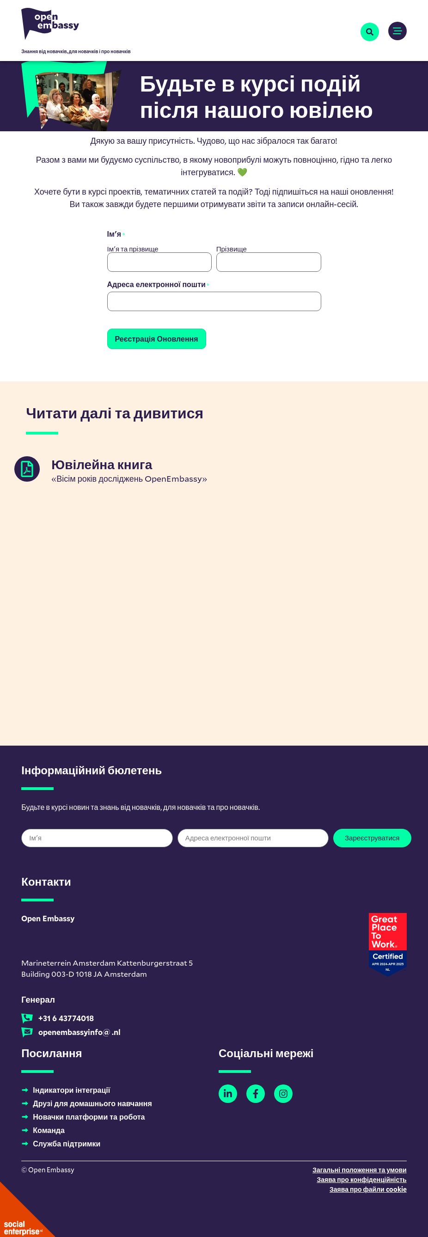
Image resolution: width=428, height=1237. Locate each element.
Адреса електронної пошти (158, 284)
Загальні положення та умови (359, 1167)
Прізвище (231, 248)
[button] (370, 32)
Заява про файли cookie (368, 1186)
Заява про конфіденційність (361, 1177)
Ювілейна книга (101, 462)
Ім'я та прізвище (133, 248)
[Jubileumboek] (27, 466)
